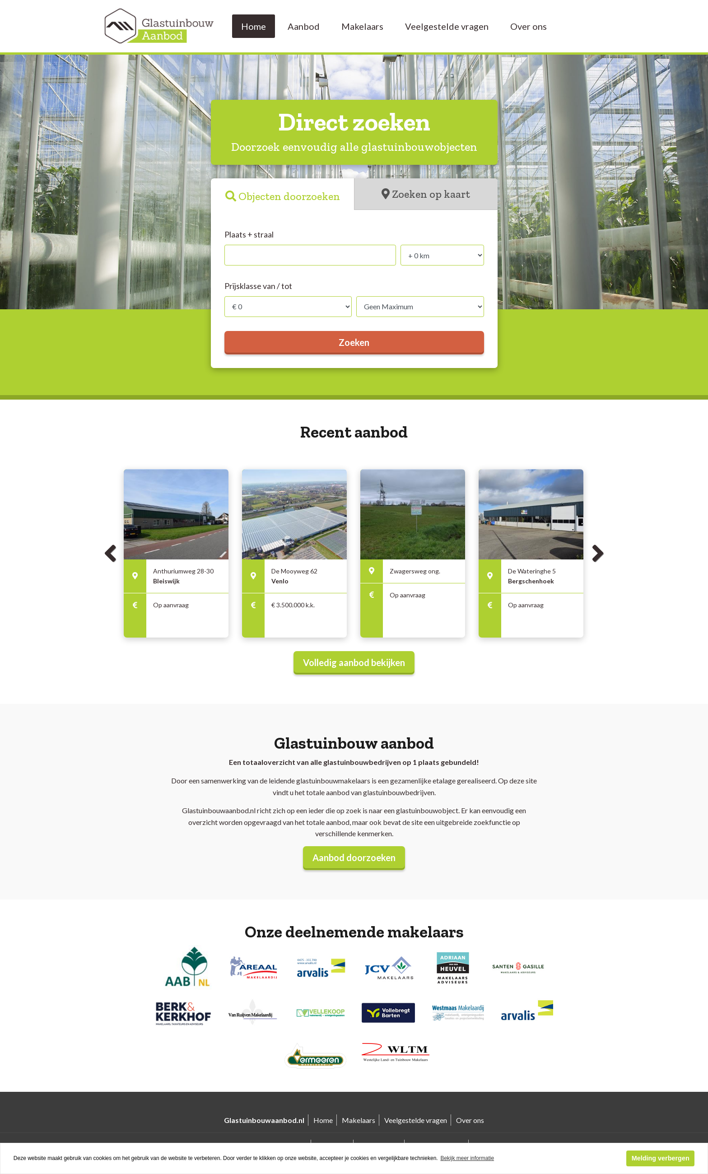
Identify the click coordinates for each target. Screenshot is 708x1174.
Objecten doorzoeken (289, 196)
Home (253, 26)
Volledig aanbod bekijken (354, 662)
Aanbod (304, 26)
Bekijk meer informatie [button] (467, 1158)
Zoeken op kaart (431, 193)
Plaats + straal (249, 234)
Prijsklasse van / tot (258, 286)
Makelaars (362, 26)
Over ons (528, 26)
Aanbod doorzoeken (354, 857)
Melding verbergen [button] (660, 1158)
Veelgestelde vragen (447, 26)
